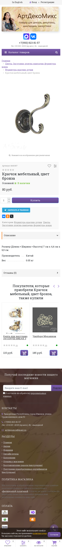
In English (17, 2)
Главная (7, 442)
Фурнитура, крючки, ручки (28, 222)
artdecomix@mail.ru (15, 430)
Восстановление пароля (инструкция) (23, 465)
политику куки (40, 533)
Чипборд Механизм (44, 336)
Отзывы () (10, 272)
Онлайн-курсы (11, 454)
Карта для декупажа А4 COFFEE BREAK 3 (15, 337)
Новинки (8, 450)
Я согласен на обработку (24, 395)
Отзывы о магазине (13, 461)
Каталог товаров (17, 52)
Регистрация (47, 2)
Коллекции (9, 457)
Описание (10, 235)
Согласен (54, 534)
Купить (35, 200)
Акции (6, 446)
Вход (33, 2)
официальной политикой (15, 491)
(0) (10, 345)
